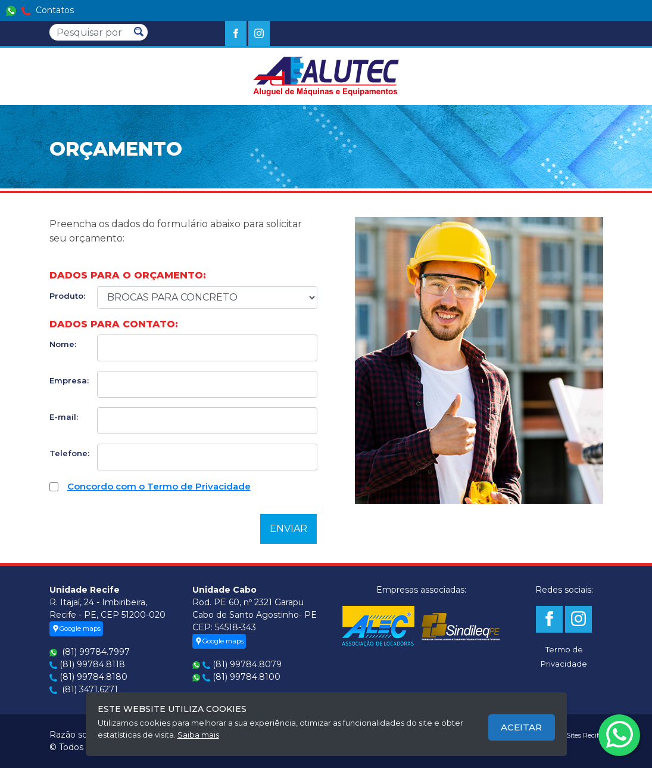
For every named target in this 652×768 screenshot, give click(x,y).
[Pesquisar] (89, 32)
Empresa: (68, 380)
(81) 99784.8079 (247, 664)
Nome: (62, 344)
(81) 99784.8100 (246, 676)
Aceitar (521, 727)
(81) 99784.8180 (93, 676)
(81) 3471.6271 (90, 689)
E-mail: (63, 417)
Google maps (76, 628)
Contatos (40, 10)
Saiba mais (198, 734)
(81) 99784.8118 (92, 664)
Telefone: (68, 453)
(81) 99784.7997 (96, 651)
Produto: (67, 296)
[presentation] (139, 525)
